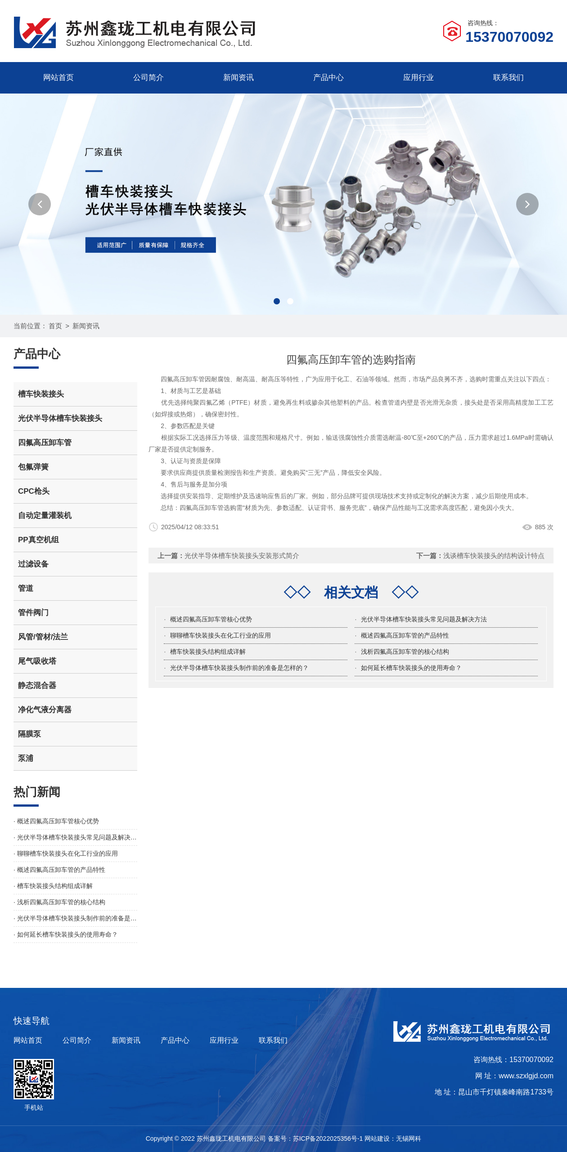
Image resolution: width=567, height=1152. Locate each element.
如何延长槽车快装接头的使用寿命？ (411, 667)
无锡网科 (408, 1138)
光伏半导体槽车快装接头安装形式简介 (241, 555)
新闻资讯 (238, 77)
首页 (55, 326)
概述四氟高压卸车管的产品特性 (405, 635)
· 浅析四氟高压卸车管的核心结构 (59, 902)
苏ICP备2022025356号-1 (328, 1138)
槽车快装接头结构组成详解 (208, 651)
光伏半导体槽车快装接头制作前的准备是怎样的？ (239, 667)
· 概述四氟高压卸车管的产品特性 (59, 869)
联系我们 (508, 77)
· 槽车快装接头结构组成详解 (53, 885)
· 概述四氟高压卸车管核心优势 (56, 821)
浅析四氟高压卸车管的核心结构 (405, 651)
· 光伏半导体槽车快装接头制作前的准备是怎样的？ (75, 918)
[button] (39, 204)
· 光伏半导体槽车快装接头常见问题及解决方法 (75, 837)
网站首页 (58, 77)
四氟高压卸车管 (202, 507)
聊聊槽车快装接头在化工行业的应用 (220, 635)
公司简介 (148, 77)
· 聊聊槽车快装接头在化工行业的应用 (66, 853)
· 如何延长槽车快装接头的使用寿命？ (66, 934)
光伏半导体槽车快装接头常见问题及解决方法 (424, 619)
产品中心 (328, 77)
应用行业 (418, 77)
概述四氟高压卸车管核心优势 (211, 619)
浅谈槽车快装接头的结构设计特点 (493, 555)
